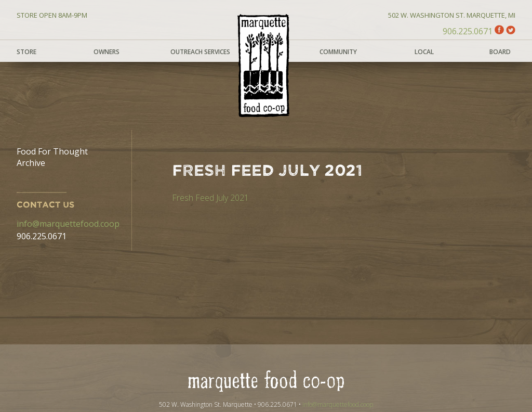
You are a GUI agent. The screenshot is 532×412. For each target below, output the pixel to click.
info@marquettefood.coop (68, 223)
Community (338, 51)
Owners (106, 51)
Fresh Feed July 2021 (210, 197)
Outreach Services (200, 51)
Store (26, 51)
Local (424, 51)
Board (500, 51)
